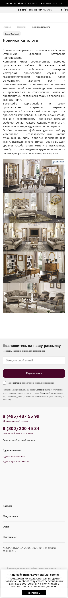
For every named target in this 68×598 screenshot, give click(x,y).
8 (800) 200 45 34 (21, 428)
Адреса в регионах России (16, 461)
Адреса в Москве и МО (14, 456)
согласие (17, 383)
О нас (6, 526)
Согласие (40, 389)
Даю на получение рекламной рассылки (31, 383)
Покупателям (10, 516)
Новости (21, 26)
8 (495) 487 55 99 (30, 9)
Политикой (45, 393)
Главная (7, 26)
